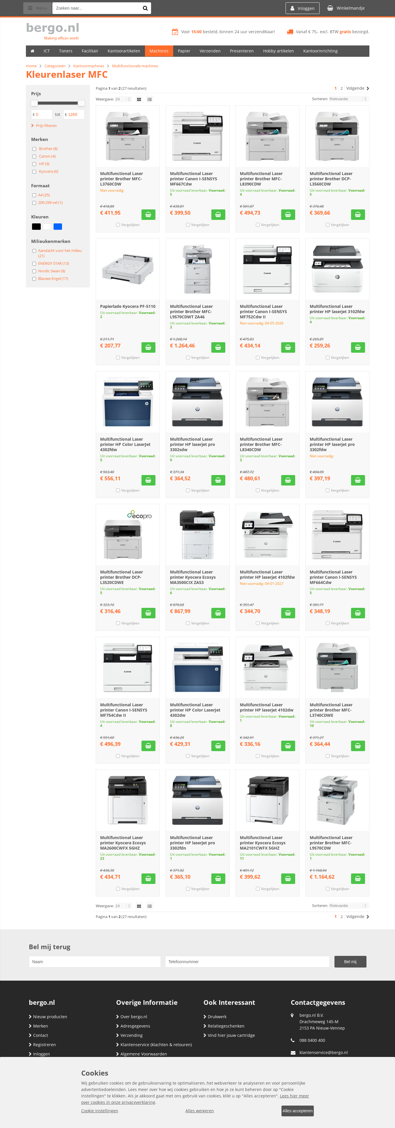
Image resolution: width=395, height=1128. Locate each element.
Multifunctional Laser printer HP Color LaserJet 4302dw (195, 710)
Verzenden (210, 51)
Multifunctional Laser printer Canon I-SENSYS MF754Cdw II (123, 710)
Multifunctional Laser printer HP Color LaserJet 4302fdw (125, 444)
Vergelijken (130, 224)
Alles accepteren (294, 1111)
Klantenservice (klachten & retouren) (154, 1044)
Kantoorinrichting (320, 51)
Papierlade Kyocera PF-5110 (127, 306)
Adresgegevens (133, 1026)
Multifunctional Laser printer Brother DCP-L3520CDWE (121, 577)
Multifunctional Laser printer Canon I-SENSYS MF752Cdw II (263, 311)
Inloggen (39, 1054)
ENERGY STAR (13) (53, 263)
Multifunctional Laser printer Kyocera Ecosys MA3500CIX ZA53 (193, 577)
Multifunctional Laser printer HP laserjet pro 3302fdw (332, 444)
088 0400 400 (312, 1040)
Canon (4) (47, 156)
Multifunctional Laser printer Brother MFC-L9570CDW (331, 843)
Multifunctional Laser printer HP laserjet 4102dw (266, 707)
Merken (38, 1026)
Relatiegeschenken (224, 1026)
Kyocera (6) (48, 171)
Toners (65, 51)
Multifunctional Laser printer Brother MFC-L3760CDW (121, 179)
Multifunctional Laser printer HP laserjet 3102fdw (337, 308)
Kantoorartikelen (124, 51)
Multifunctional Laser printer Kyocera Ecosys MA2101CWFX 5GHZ (263, 843)
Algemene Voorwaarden (141, 1054)
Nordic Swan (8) (51, 270)
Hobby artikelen (278, 51)
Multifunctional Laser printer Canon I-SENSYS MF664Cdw (333, 577)
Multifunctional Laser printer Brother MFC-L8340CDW (261, 444)
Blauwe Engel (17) (53, 278)
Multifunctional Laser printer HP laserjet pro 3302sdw (192, 444)
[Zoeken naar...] (151, 8)
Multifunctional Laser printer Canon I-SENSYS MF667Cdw (193, 179)
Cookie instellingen (99, 1111)
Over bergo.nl (131, 1016)
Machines (159, 51)
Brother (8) (48, 148)
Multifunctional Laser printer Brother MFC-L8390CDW (261, 179)
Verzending (129, 1035)
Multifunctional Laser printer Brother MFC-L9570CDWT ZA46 (191, 311)
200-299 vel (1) (50, 202)
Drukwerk (214, 1016)
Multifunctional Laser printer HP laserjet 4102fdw (267, 574)
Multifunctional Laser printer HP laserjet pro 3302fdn (192, 843)
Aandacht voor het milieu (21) (60, 253)
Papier (184, 51)
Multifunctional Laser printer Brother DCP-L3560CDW (331, 179)
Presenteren (242, 51)
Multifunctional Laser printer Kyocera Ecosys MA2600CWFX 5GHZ (123, 843)
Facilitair (90, 51)
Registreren (42, 1044)
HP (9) (44, 163)
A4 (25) (44, 194)
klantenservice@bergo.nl (324, 1052)
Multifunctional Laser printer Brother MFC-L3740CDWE (331, 710)
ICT (47, 51)
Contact (38, 1035)
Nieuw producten (48, 1016)
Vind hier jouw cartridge (229, 1035)
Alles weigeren (196, 1111)
